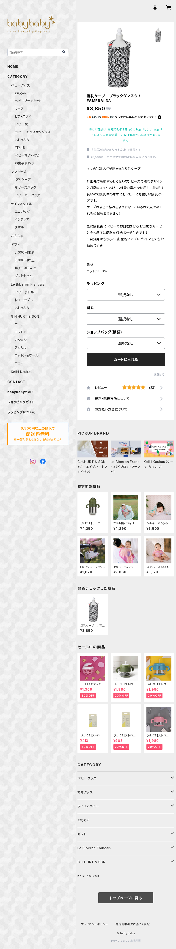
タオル (19, 227)
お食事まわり (24, 163)
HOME (12, 66)
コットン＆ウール (26, 355)
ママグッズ (85, 792)
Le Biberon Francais (94, 848)
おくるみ (21, 93)
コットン (20, 332)
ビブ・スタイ (23, 116)
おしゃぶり (22, 140)
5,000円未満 (25, 252)
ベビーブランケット (28, 101)
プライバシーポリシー (94, 924)
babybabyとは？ (20, 392)
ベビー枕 (21, 124)
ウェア (19, 109)
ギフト (81, 834)
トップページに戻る (126, 898)
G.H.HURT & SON (91, 862)
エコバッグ (22, 212)
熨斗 (90, 308)
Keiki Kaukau (88, 876)
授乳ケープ (23, 179)
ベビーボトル (24, 292)
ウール (19, 324)
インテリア (22, 219)
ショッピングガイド (21, 402)
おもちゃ (83, 820)
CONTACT (16, 382)
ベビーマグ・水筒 (27, 155)
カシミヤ (21, 340)
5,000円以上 (25, 260)
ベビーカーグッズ (27, 195)
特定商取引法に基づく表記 (133, 924)
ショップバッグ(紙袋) (104, 332)
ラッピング (95, 283)
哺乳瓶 (20, 147)
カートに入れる (126, 359)
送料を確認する (131, 149)
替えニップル (24, 300)
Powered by (125, 940)
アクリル (21, 347)
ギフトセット (23, 276)
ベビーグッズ (86, 778)
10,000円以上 (25, 268)
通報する (159, 374)
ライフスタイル (88, 806)
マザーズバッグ (25, 187)
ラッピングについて (21, 412)
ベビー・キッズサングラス (33, 132)
